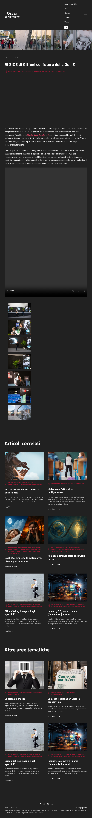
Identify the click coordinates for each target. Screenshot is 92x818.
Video (66, 21)
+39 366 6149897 (14, 813)
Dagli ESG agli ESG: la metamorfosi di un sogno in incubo (24, 559)
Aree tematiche (71, 4)
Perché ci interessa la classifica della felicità (22, 491)
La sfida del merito (15, 699)
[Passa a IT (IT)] (66, 27)
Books (67, 12)
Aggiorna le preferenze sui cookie (32, 813)
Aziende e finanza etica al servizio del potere (66, 557)
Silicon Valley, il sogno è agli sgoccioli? (20, 612)
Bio (65, 8)
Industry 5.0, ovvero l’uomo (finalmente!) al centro (63, 612)
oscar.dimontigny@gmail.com (77, 810)
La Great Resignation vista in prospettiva (64, 700)
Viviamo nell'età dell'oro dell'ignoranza (61, 490)
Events (67, 17)
